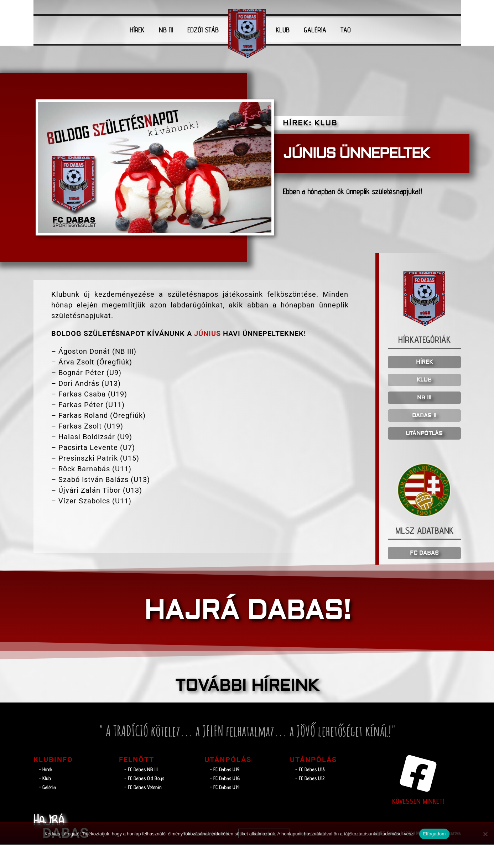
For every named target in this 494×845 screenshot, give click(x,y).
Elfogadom (434, 833)
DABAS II (424, 416)
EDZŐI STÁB (203, 30)
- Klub (45, 779)
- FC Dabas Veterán (143, 788)
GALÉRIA (315, 30)
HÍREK (137, 30)
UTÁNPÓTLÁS (424, 434)
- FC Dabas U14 (225, 788)
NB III (166, 30)
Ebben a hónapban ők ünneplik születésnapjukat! (362, 191)
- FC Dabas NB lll (141, 770)
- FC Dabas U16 (225, 779)
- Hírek (46, 770)
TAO (345, 30)
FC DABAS (424, 554)
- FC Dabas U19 (224, 770)
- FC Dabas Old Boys (144, 779)
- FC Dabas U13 (310, 770)
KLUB (283, 30)
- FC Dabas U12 (309, 779)
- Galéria (47, 788)
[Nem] (485, 834)
